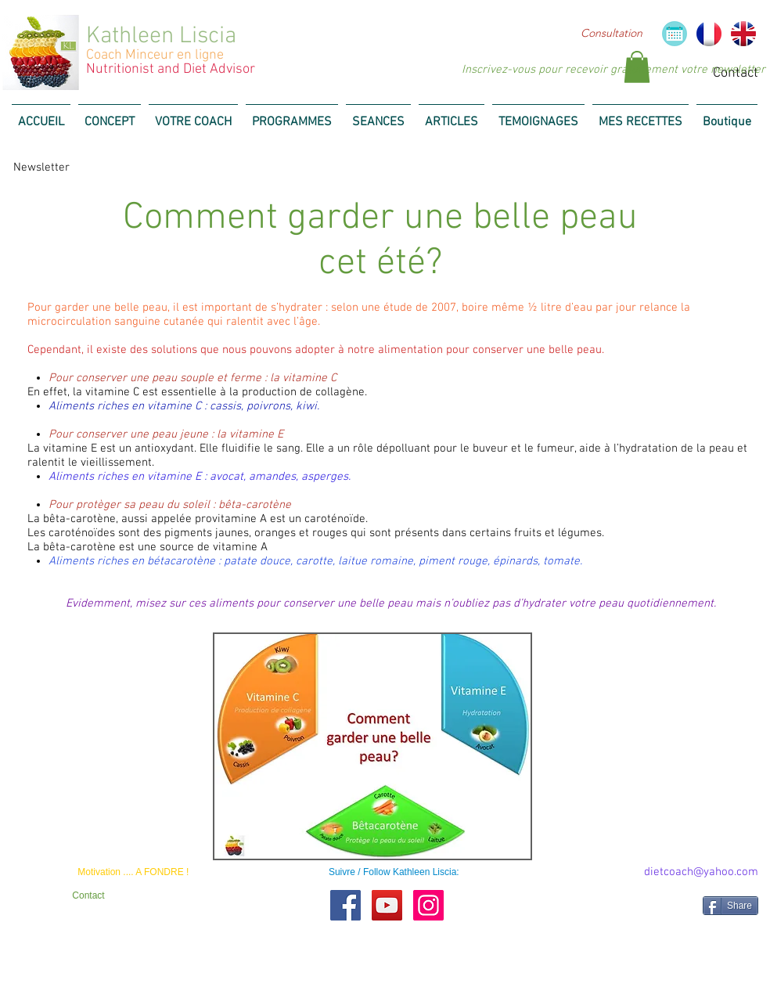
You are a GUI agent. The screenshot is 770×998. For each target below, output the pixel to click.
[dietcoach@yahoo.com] (701, 872)
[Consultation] (611, 33)
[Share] (730, 905)
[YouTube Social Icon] (387, 905)
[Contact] (88, 896)
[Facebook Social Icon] (345, 905)
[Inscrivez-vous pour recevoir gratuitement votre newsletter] (613, 69)
